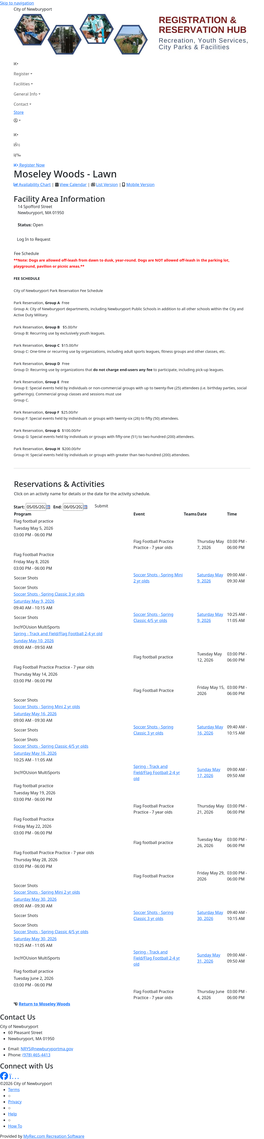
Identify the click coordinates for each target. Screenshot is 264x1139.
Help (12, 1114)
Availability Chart (32, 184)
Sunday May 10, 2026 (34, 641)
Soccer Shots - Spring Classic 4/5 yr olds (51, 746)
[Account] (27, 120)
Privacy (14, 1102)
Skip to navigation (17, 3)
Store (19, 112)
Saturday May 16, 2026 (35, 714)
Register (21, 74)
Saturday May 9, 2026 (34, 601)
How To (15, 1126)
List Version (107, 184)
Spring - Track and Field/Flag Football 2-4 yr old (58, 633)
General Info (25, 94)
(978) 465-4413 (36, 1055)
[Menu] (17, 155)
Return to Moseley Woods (44, 1004)
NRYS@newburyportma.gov (47, 1049)
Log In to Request (33, 239)
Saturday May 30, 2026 (35, 899)
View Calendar (73, 184)
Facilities (22, 84)
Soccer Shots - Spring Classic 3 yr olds (49, 594)
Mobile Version (140, 184)
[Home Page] (27, 64)
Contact (21, 104)
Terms (14, 1089)
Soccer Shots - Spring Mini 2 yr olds (47, 706)
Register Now (32, 165)
